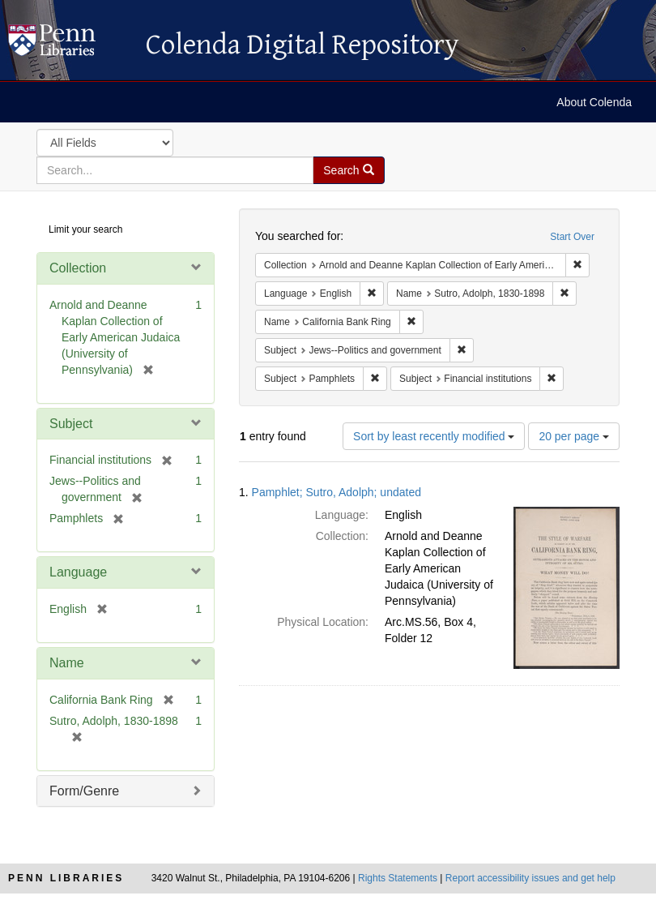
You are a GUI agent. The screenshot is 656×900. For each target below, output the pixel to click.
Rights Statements (397, 878)
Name (66, 663)
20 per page (574, 436)
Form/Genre (84, 791)
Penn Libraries (66, 878)
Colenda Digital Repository (69, 44)
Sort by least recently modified (433, 436)
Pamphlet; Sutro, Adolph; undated (336, 492)
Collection (77, 268)
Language (78, 572)
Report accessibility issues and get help (530, 878)
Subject (70, 424)
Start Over (572, 236)
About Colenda (594, 102)
